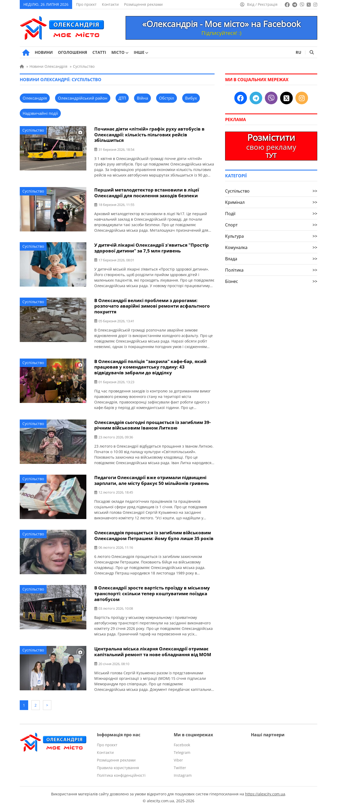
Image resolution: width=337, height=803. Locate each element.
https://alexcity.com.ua (265, 788)
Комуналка (271, 247)
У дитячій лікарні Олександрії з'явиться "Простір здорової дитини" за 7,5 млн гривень (151, 247)
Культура (271, 236)
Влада (271, 259)
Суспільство (33, 130)
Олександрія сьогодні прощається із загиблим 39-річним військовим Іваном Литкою (152, 422)
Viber (178, 754)
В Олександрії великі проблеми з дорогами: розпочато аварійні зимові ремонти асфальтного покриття (152, 304)
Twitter (180, 762)
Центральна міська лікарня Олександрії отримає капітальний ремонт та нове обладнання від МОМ (152, 648)
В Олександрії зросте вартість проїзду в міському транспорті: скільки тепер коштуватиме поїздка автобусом (152, 590)
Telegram (182, 747)
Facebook (182, 739)
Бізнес (271, 281)
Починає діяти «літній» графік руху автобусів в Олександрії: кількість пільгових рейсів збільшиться (149, 134)
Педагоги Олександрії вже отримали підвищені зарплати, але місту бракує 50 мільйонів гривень (151, 477)
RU (298, 52)
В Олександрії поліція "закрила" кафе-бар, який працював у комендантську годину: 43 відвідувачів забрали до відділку (150, 365)
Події (271, 213)
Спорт (271, 225)
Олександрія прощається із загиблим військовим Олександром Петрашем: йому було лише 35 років (154, 532)
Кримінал (271, 202)
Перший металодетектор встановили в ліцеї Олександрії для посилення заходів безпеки (146, 192)
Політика (271, 270)
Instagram (183, 770)
